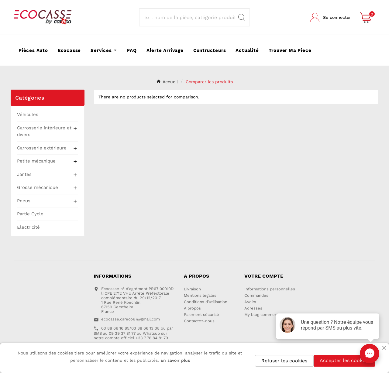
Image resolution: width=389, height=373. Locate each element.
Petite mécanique (36, 161)
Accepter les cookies (344, 360)
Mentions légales (200, 295)
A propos (192, 308)
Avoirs (250, 301)
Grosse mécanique (37, 187)
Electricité (28, 227)
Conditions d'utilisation (205, 301)
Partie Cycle (30, 214)
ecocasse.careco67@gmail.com (130, 319)
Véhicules (27, 114)
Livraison (192, 289)
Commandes (256, 295)
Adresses (253, 308)
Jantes (24, 174)
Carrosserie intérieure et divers (44, 131)
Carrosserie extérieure (42, 148)
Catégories (29, 97)
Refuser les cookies (284, 361)
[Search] (241, 17)
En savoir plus (175, 360)
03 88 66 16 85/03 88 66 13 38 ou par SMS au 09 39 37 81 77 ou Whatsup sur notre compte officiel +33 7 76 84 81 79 (133, 333)
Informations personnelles (269, 289)
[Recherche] (189, 17)
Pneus (23, 201)
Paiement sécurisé (201, 314)
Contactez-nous (199, 321)
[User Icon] (330, 17)
